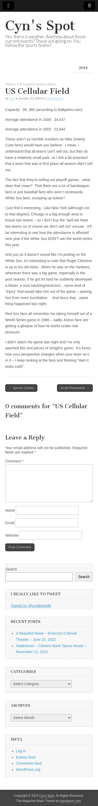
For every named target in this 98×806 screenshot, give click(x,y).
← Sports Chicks (21, 388)
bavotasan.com (70, 801)
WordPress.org (28, 769)
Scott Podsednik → (74, 388)
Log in (21, 751)
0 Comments (54, 98)
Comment (14, 461)
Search (11, 569)
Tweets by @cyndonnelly (31, 606)
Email (9, 523)
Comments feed (29, 763)
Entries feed (26, 757)
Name (10, 510)
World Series (46, 84)
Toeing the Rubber (20, 84)
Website (11, 535)
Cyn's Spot (40, 26)
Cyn (12, 98)
